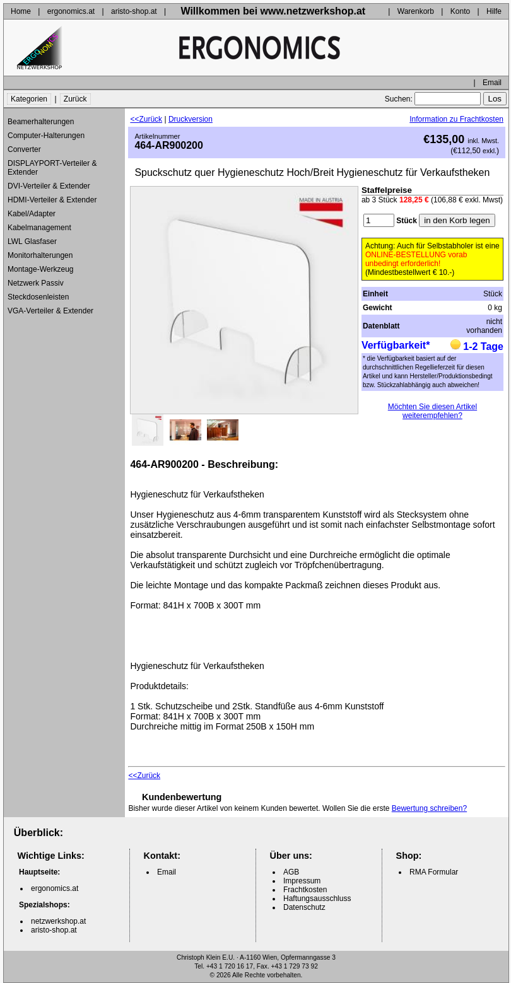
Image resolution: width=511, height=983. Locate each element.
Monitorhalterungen (40, 255)
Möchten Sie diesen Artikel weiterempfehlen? (432, 411)
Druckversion (190, 119)
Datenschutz (304, 907)
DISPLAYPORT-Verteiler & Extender (52, 168)
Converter (24, 149)
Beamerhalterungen (41, 121)
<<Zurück (146, 119)
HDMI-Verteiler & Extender (52, 199)
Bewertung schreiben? (429, 808)
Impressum (301, 880)
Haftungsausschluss (317, 898)
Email (492, 82)
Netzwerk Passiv (36, 283)
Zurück (75, 99)
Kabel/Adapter (32, 213)
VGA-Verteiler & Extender (50, 310)
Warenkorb (415, 11)
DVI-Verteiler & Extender (49, 186)
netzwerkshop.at (58, 921)
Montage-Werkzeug (41, 269)
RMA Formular (433, 872)
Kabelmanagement (39, 227)
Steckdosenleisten (38, 297)
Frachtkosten (305, 889)
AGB (291, 872)
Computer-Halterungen (46, 135)
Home (21, 11)
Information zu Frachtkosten (456, 119)
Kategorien (29, 99)
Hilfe (494, 11)
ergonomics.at (71, 11)
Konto (460, 11)
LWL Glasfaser (32, 241)
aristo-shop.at (134, 11)
